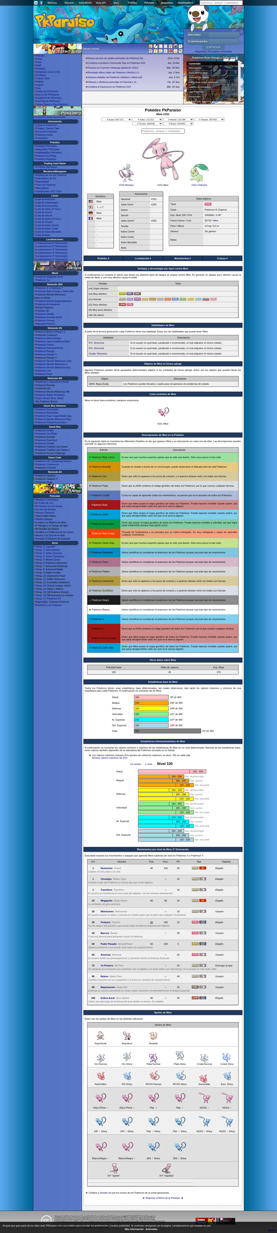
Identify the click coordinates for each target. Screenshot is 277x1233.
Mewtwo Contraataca (47, 499)
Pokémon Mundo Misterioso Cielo (54, 361)
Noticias (52, 3)
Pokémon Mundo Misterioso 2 (52, 364)
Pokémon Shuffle (45, 314)
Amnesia (106, 954)
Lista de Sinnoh (44, 215)
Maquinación (108, 987)
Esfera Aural (107, 998)
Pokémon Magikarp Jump (49, 276)
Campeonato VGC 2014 (48, 191)
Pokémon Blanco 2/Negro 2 (50, 331)
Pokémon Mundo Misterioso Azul (53, 367)
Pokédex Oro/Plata (46, 156)
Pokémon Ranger (45, 351)
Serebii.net (105, 1192)
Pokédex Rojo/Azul (46, 159)
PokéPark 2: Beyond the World (52, 382)
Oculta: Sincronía (98, 353)
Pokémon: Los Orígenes (49, 605)
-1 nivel (148, 764)
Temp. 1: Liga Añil (45, 546)
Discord (69, 3)
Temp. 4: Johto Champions (50, 556)
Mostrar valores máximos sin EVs (109, 758)
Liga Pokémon (196, 91)
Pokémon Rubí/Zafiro (47, 412)
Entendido (152, 1229)
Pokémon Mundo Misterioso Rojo (53, 419)
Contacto (41, 75)
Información (195, 68)
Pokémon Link (43, 370)
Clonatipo (106, 879)
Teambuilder (42, 181)
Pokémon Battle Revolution (50, 395)
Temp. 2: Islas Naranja (48, 550)
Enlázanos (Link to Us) (48, 72)
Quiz (116, 3)
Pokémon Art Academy (48, 304)
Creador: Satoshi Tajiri (48, 128)
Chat (38, 62)
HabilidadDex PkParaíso (49, 152)
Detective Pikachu (45, 323)
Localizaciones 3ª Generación (52, 252)
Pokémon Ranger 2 (46, 354)
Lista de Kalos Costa (47, 228)
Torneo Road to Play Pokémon (52, 104)
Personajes (195, 96)
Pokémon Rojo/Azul (46, 440)
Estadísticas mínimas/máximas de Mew (163, 741)
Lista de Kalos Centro (47, 225)
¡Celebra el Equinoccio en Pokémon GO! (109, 86)
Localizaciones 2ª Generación (52, 256)
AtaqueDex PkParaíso (48, 149)
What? (272, 1230)
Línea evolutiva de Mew (163, 394)
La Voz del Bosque (46, 509)
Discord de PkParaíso (47, 94)
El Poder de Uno (45, 503)
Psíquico (106, 922)
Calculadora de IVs (46, 178)
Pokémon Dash (44, 374)
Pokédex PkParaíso (46, 146)
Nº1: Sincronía (96, 342)
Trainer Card (42, 78)
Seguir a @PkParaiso (45, 39)
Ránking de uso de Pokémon (51, 175)
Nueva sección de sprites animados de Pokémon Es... (116, 58)
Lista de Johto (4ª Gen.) (48, 218)
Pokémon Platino (45, 344)
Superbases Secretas (200, 101)
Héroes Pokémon (45, 512)
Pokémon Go (43, 280)
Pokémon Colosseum (47, 464)
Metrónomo (107, 911)
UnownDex (42, 138)
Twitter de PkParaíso (47, 91)
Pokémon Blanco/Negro (48, 338)
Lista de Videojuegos (47, 202)
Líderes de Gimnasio (200, 87)
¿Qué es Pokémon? (46, 125)
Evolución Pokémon (46, 131)
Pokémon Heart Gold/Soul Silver (53, 341)
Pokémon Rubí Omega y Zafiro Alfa (55, 291)
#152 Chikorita (199, 184)
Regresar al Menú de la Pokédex (162, 1198)
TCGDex (132, 3)
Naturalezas (42, 188)
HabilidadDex (185, 3)
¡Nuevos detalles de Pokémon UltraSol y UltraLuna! (115, 77)
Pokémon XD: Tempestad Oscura (53, 461)
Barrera (105, 933)
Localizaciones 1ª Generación (52, 259)
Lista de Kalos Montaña (48, 231)
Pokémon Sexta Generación (51, 117)
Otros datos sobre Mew (163, 660)
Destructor (107, 868)
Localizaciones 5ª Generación (52, 246)
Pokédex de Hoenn (199, 77)
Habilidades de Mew (162, 325)
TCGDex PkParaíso (46, 167)
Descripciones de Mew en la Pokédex (163, 435)
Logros (39, 85)
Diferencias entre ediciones (203, 82)
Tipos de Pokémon (46, 185)
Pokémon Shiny (44, 135)
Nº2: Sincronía (96, 348)
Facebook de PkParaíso (48, 98)
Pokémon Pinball (45, 443)
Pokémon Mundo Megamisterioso (54, 301)
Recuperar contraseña (220, 51)
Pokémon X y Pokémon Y (49, 288)
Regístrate (200, 51)
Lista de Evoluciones (47, 205)
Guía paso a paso (198, 72)
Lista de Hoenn (44, 212)
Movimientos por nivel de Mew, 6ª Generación (162, 849)
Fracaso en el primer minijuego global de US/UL (113, 67)
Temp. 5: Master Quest (48, 559)
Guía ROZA (85, 3)
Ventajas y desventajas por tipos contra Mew (163, 268)
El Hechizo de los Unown (49, 506)
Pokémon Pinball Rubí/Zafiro (51, 422)
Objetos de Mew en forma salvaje (163, 363)
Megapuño (107, 900)
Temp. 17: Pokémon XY (48, 598)
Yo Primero (107, 965)
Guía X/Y (101, 3)
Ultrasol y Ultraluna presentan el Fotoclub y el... (113, 82)
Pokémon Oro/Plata (46, 433)
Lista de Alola (43, 235)
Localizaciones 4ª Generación (52, 249)
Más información (134, 1229)
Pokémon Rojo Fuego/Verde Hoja (54, 416)
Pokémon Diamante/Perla (49, 348)
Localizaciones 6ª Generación (52, 243)
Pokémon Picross (45, 320)
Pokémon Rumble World (49, 317)
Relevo (104, 976)
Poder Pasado (108, 944)
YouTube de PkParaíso (48, 101)
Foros (39, 59)
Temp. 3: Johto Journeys (49, 553)
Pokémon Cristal (45, 430)
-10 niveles (135, 764)
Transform (106, 890)
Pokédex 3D (42, 310)
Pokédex (149, 3)
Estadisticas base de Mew (162, 682)
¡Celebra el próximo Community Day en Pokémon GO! (116, 63)
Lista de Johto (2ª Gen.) (48, 209)
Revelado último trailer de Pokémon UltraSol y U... (114, 72)
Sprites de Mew (162, 1012)
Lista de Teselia (44, 222)
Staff (38, 65)
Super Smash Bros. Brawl (49, 398)
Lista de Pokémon (45, 199)
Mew (215, 220)
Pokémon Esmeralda (47, 409)
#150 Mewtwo (126, 184)
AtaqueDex (167, 3)
